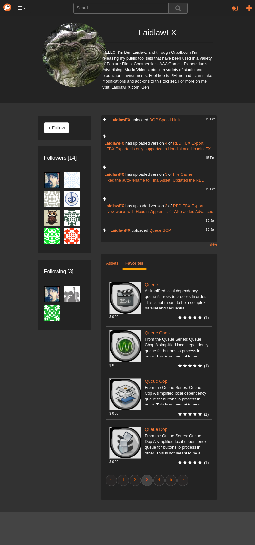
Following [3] (59, 271)
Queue (151, 284)
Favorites (134, 263)
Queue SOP (160, 230)
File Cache (182, 174)
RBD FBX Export (188, 143)
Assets (112, 263)
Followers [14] (60, 158)
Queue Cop (156, 381)
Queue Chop (157, 333)
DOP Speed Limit (164, 120)
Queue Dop (156, 429)
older (212, 245)
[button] (22, 8)
